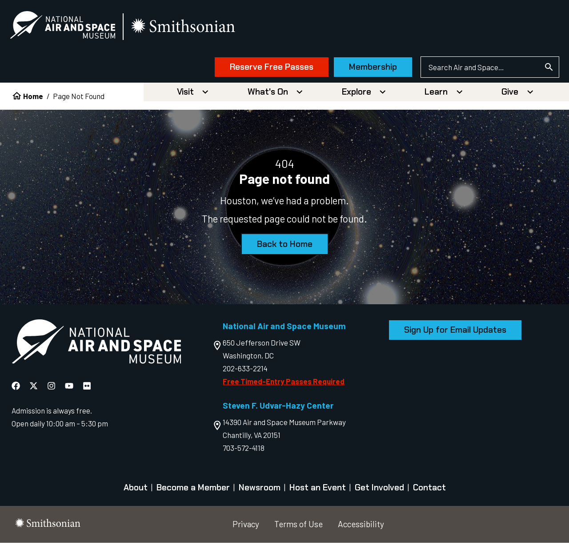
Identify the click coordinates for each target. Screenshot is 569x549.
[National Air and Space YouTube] (69, 391)
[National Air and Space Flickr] (87, 391)
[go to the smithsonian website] (204, 30)
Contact (429, 493)
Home (33, 101)
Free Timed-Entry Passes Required (284, 386)
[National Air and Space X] (33, 391)
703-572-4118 (243, 453)
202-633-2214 (245, 374)
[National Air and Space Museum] (83, 29)
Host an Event (317, 493)
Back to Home (285, 249)
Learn (436, 97)
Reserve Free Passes (251, 70)
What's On (268, 97)
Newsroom (259, 493)
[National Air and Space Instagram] (51, 391)
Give (509, 97)
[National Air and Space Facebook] (16, 391)
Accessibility (361, 530)
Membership (353, 70)
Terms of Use (298, 530)
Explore (356, 97)
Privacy (245, 530)
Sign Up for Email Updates (455, 335)
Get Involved (379, 493)
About (136, 493)
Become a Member (193, 493)
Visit (185, 97)
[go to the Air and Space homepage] (96, 349)
